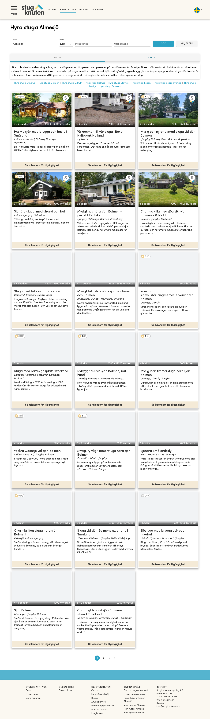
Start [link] (52, 10)
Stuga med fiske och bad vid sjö (37, 291)
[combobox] (32, 44)
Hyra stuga (68, 10)
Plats (15, 40)
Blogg (94, 698)
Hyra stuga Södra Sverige (167, 83)
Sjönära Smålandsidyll (156, 451)
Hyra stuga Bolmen (48, 83)
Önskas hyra (65, 690)
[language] (198, 10)
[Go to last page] (115, 658)
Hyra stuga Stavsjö (118, 83)
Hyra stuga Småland (110, 86)
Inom (62, 40)
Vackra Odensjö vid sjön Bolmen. (37, 451)
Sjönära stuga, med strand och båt (39, 211)
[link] (136, 690)
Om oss (95, 690)
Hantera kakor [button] (99, 710)
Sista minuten (33, 698)
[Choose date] (93, 44)
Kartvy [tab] (152, 58)
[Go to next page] (109, 658)
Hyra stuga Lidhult (72, 83)
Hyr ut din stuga (91, 10)
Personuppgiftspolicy (102, 706)
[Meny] (14, 8)
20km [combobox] (62, 44)
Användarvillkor (99, 702)
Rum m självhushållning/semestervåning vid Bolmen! (166, 295)
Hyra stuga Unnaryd (24, 83)
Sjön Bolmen (23, 610)
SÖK (163, 44)
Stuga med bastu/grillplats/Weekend (41, 371)
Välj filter (186, 44)
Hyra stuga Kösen (141, 83)
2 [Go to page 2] (103, 658)
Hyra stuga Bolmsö (95, 83)
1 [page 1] (97, 658)
